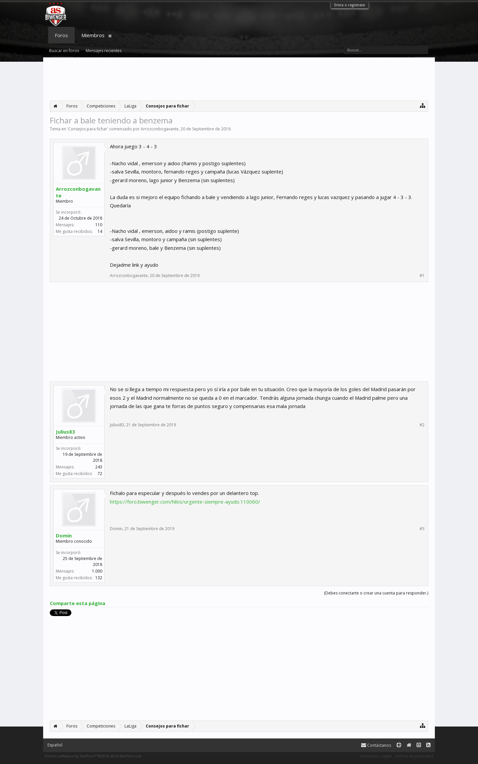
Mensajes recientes (103, 50)
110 (98, 225)
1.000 (97, 571)
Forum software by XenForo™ (93, 755)
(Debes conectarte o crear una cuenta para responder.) (376, 593)
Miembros (93, 35)
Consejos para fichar (87, 129)
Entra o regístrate (349, 4)
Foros (61, 35)
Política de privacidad (414, 755)
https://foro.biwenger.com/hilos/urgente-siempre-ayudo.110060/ (185, 501)
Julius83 (65, 431)
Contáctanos (376, 745)
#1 (422, 275)
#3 (422, 528)
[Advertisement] (239, 79)
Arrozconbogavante (160, 129)
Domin (64, 535)
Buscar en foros (64, 50)
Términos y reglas (376, 755)
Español (54, 745)
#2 (422, 425)
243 (98, 467)
